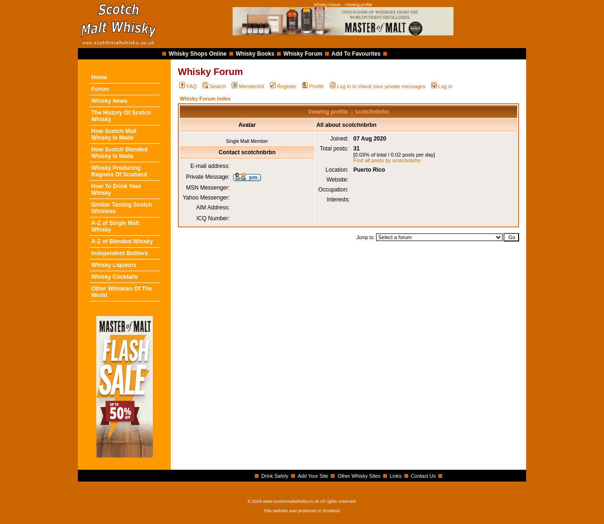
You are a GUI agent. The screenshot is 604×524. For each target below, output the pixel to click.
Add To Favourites (355, 53)
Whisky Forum (303, 53)
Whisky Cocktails (115, 277)
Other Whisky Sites (358, 476)
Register (283, 86)
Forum (100, 89)
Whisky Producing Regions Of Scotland (119, 171)
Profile (313, 86)
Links (396, 476)
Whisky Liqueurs (114, 265)
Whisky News (110, 101)
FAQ (188, 86)
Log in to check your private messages (378, 86)
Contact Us (423, 476)
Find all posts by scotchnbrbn (386, 160)
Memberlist (248, 86)
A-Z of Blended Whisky (122, 241)
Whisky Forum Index (205, 98)
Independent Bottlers (120, 253)
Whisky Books (254, 53)
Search (214, 86)
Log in (442, 86)
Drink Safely (274, 476)
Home (99, 77)
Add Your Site (313, 476)
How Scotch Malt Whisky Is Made (114, 134)
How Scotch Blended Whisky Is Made (120, 152)
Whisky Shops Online (198, 53)
